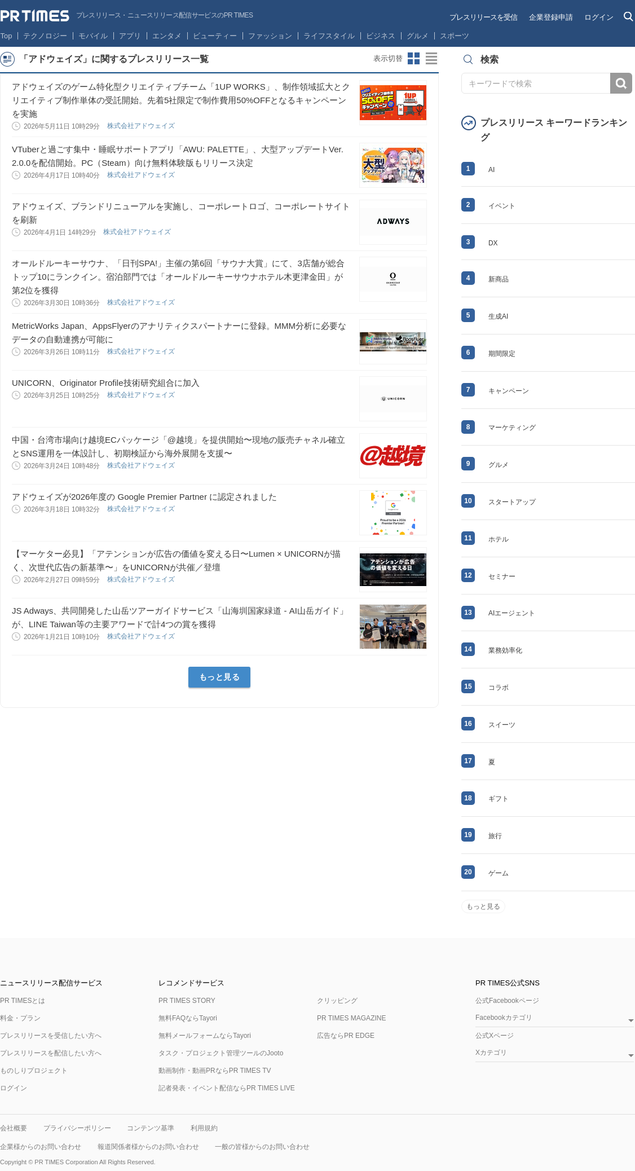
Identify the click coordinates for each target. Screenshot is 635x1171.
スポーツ (454, 35)
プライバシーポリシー (77, 1128)
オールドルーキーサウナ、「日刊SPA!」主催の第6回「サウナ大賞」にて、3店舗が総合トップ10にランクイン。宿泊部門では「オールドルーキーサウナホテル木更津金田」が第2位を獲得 (178, 276)
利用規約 (204, 1128)
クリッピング (337, 1001)
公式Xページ (494, 1036)
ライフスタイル (329, 35)
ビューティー (215, 35)
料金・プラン (20, 1018)
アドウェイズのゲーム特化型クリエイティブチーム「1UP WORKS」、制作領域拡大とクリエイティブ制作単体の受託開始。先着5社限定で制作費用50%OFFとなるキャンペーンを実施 (181, 100)
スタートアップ (512, 502)
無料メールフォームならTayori (204, 1036)
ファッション (270, 35)
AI (491, 170)
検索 (621, 83)
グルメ (418, 35)
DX (493, 243)
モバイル (93, 35)
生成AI (498, 316)
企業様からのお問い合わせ (40, 1147)
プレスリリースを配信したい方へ (51, 1053)
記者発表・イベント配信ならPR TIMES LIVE (226, 1088)
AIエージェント (511, 613)
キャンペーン (508, 391)
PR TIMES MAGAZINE (351, 1018)
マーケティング (512, 428)
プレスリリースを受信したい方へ (51, 1036)
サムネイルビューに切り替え (414, 58)
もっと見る (219, 676)
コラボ (498, 688)
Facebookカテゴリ (503, 1018)
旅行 (495, 836)
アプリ (130, 35)
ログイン (599, 17)
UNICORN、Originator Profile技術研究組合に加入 (106, 383)
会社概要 (13, 1128)
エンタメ (167, 35)
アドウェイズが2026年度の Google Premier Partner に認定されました (144, 496)
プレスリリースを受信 (483, 17)
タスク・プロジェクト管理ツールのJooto (220, 1053)
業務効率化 (505, 650)
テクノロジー (45, 35)
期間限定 (501, 354)
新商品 (498, 279)
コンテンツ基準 (150, 1128)
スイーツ (501, 725)
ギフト (498, 799)
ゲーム (498, 873)
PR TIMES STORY (186, 1001)
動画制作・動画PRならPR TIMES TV (214, 1071)
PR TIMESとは (22, 1001)
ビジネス (380, 35)
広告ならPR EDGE (345, 1036)
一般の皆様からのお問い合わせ (262, 1147)
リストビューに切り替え (432, 58)
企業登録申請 (551, 17)
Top (6, 35)
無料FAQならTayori (187, 1018)
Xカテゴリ (491, 1052)
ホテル (498, 539)
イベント (501, 206)
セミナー (501, 576)
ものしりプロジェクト (34, 1071)
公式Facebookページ (507, 1001)
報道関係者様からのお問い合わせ (148, 1147)
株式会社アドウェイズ (142, 126)
